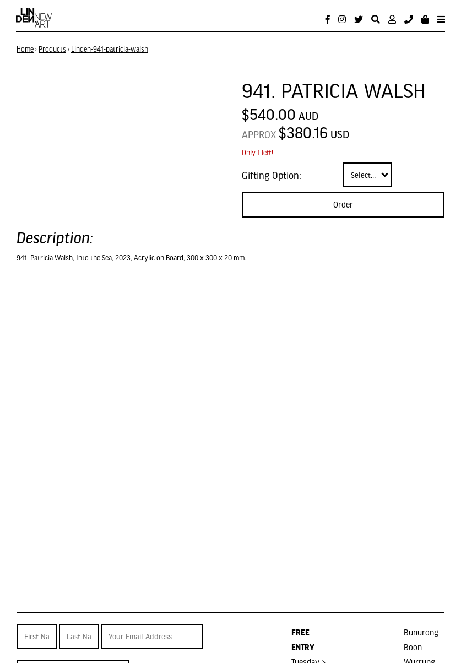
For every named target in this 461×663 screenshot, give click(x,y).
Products (52, 49)
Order (343, 204)
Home (25, 49)
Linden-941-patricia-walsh (109, 49)
